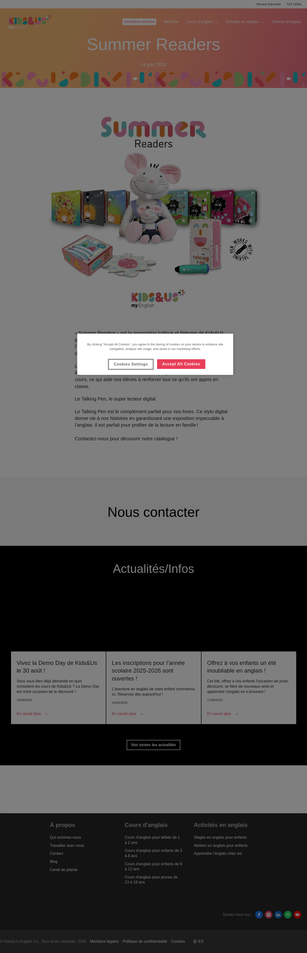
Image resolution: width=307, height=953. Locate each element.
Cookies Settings (131, 364)
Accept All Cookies (181, 364)
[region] (155, 354)
